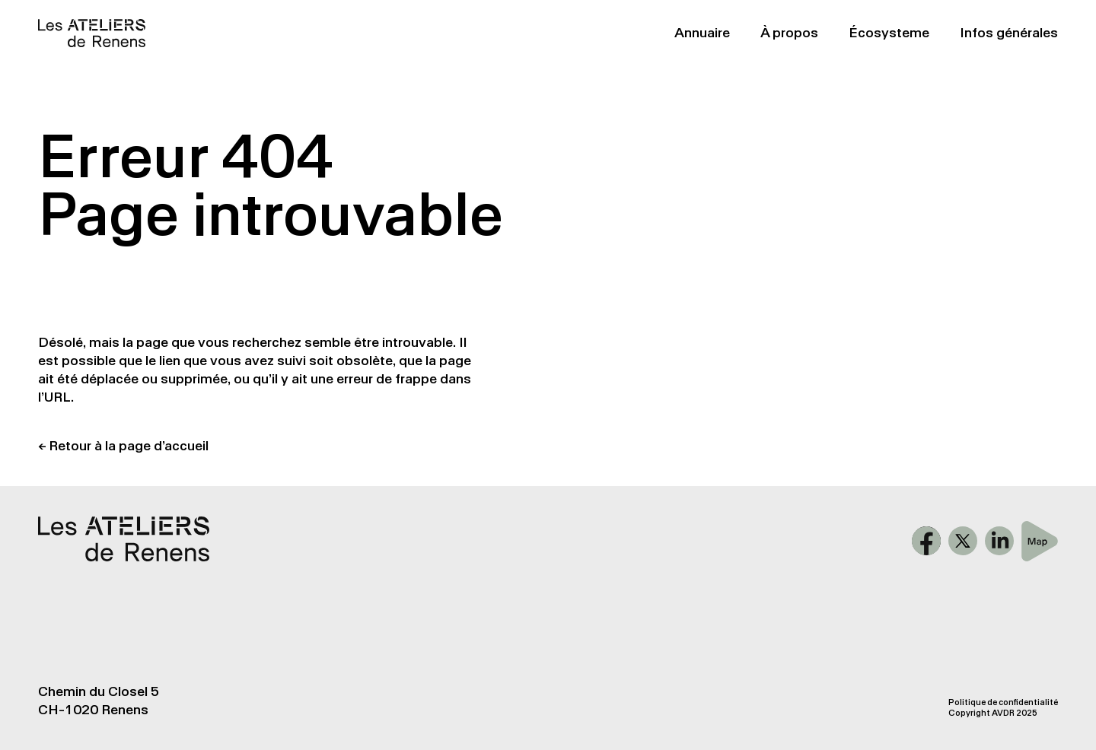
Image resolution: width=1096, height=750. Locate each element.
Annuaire (702, 32)
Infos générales (1009, 32)
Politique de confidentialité (1003, 702)
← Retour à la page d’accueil (123, 445)
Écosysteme (889, 32)
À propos (789, 32)
